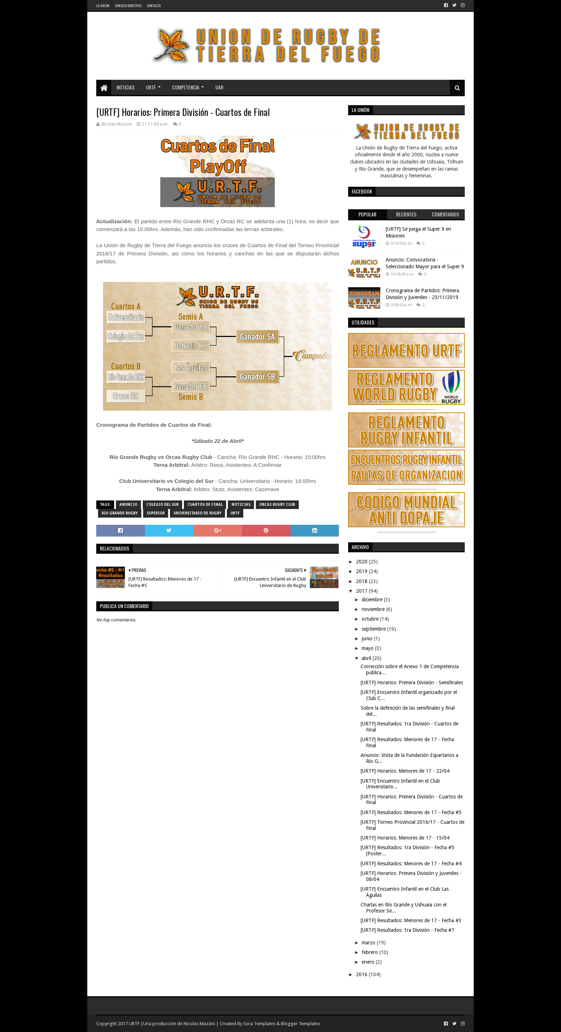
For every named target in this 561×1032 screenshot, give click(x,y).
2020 (362, 561)
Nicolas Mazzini (199, 1023)
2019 (362, 571)
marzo (369, 942)
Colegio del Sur (162, 505)
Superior (156, 513)
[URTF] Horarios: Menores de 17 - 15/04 (405, 838)
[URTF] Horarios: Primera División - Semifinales (412, 682)
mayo (368, 648)
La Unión (102, 5)
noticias (240, 505)
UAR (219, 87)
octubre (371, 619)
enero (369, 962)
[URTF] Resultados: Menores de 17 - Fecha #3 (411, 920)
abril (367, 658)
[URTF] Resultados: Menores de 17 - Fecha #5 (411, 812)
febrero (370, 952)
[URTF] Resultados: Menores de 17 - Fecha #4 (411, 863)
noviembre (374, 609)
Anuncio (128, 505)
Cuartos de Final (205, 505)
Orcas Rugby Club (277, 505)
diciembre (373, 599)
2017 (362, 591)
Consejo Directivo (128, 5)
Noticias (126, 87)
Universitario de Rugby (197, 513)
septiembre (374, 629)
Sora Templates (259, 1023)
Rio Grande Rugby (120, 513)
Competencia (185, 87)
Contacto (154, 5)
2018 (362, 581)
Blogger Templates (300, 1023)
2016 (362, 974)
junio (368, 638)
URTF (151, 87)
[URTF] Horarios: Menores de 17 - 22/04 (405, 771)
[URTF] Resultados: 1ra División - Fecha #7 (407, 930)
